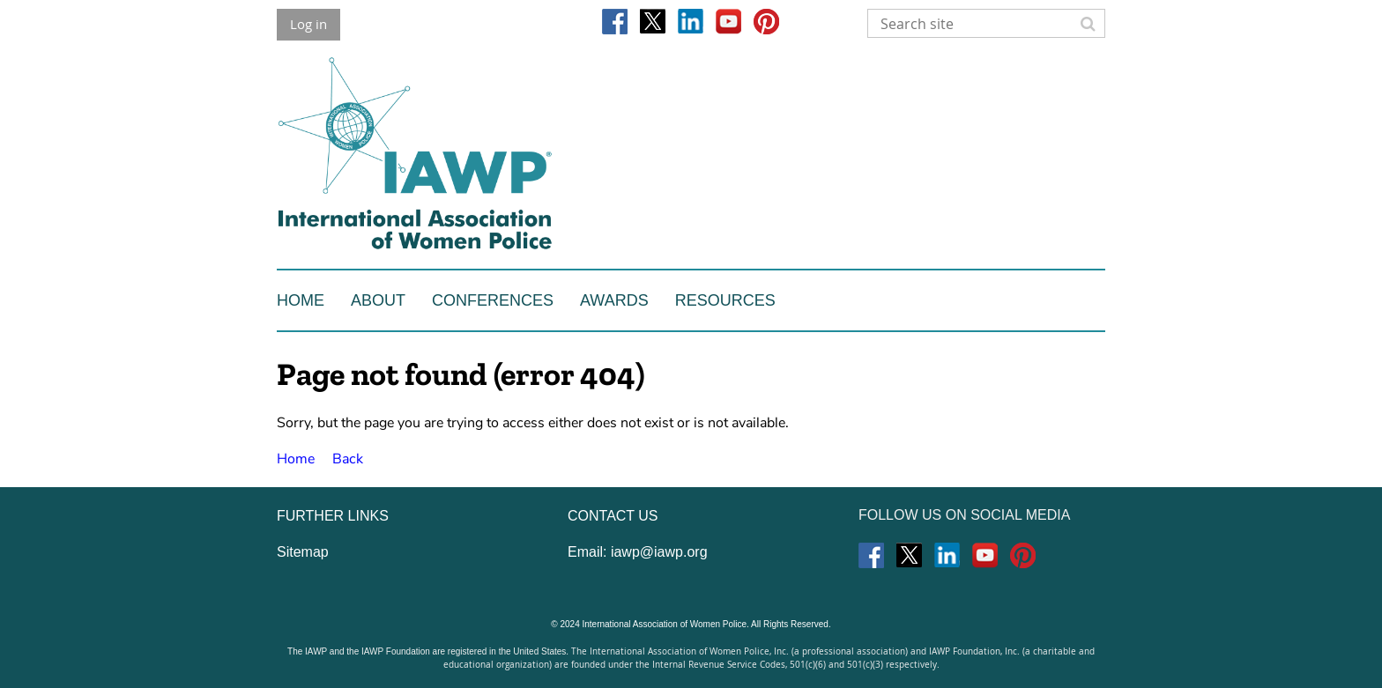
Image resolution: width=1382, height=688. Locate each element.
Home (296, 459)
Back (347, 459)
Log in (308, 24)
